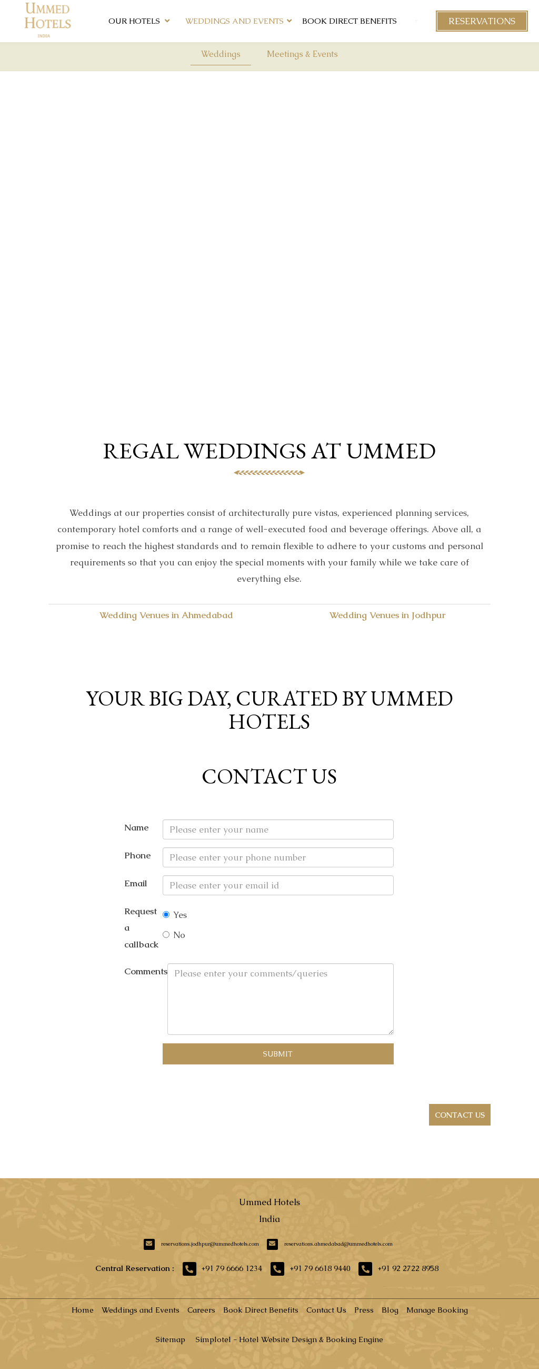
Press (364, 1310)
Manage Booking (437, 1310)
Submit (278, 1054)
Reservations (481, 21)
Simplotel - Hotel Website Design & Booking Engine (289, 1339)
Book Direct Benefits (349, 21)
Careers (201, 1310)
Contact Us (326, 1310)
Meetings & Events (302, 54)
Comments (145, 971)
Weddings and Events (234, 21)
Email (135, 883)
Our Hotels (138, 21)
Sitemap (170, 1339)
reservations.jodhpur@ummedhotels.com (210, 1243)
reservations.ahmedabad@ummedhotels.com (338, 1243)
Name (136, 827)
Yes (175, 915)
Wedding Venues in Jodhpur (387, 615)
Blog (390, 1310)
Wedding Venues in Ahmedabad (166, 615)
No (174, 935)
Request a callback (141, 927)
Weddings (221, 54)
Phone (137, 855)
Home (83, 1310)
